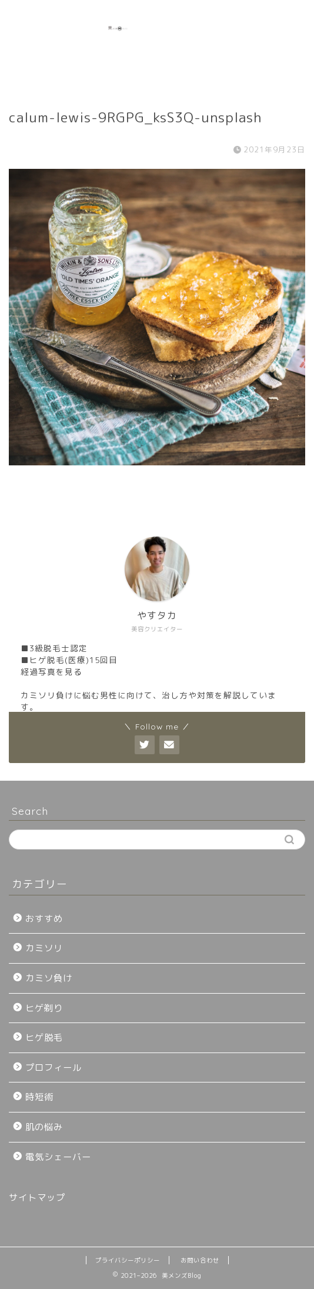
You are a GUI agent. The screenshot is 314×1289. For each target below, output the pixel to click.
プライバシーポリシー (127, 1260)
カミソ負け (48, 978)
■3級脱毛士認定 (54, 648)
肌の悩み (44, 1127)
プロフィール (53, 1067)
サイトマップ (37, 1197)
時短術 (39, 1097)
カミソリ (44, 948)
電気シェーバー (58, 1157)
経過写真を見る (51, 671)
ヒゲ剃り (44, 1008)
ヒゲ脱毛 (44, 1037)
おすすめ (44, 918)
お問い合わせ (200, 1260)
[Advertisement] (274, 45)
